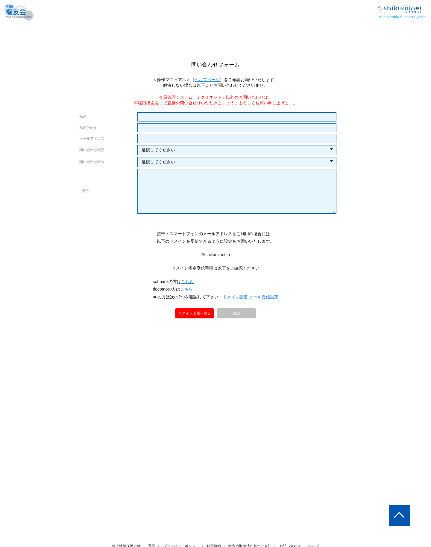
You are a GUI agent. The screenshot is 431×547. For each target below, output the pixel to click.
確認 (236, 343)
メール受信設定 (263, 326)
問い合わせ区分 (91, 161)
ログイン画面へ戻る (195, 342)
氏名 (82, 116)
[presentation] (215, 232)
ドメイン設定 (235, 326)
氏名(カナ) (87, 127)
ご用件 (84, 191)
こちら (188, 311)
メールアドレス (91, 138)
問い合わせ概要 (91, 150)
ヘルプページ (207, 80)
